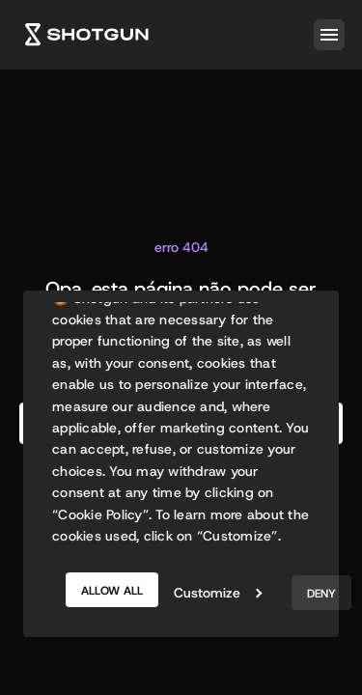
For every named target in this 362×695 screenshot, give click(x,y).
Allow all (112, 590)
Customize (218, 592)
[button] (325, 34)
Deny (321, 593)
